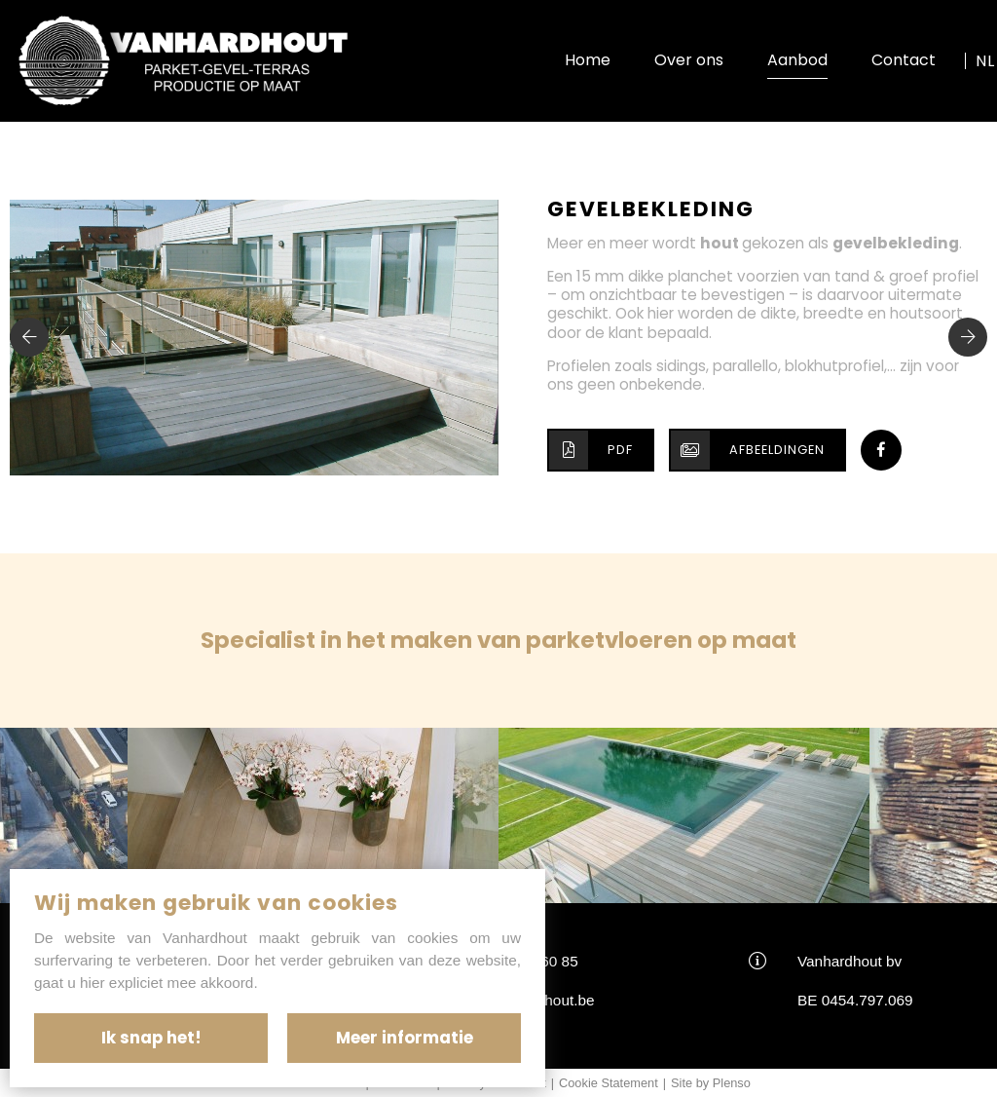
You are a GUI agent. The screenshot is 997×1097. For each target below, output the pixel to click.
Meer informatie (404, 1038)
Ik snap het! (151, 1038)
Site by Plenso (711, 1083)
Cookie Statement (608, 1083)
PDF (591, 450)
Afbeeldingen (748, 450)
